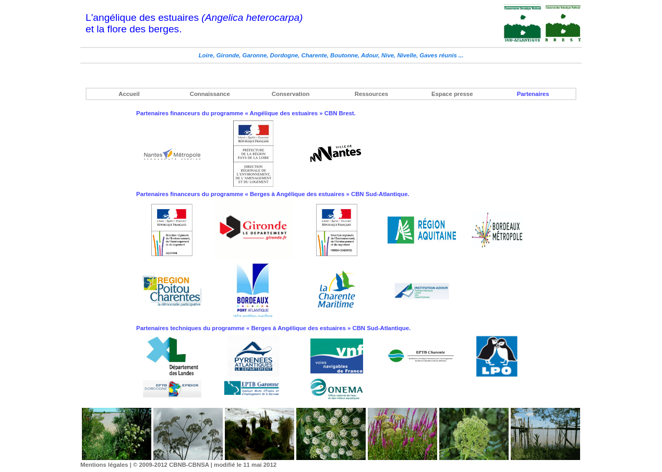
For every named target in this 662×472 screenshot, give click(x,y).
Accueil (128, 94)
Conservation (291, 94)
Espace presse (452, 94)
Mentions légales (104, 465)
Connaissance (210, 94)
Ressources (371, 94)
